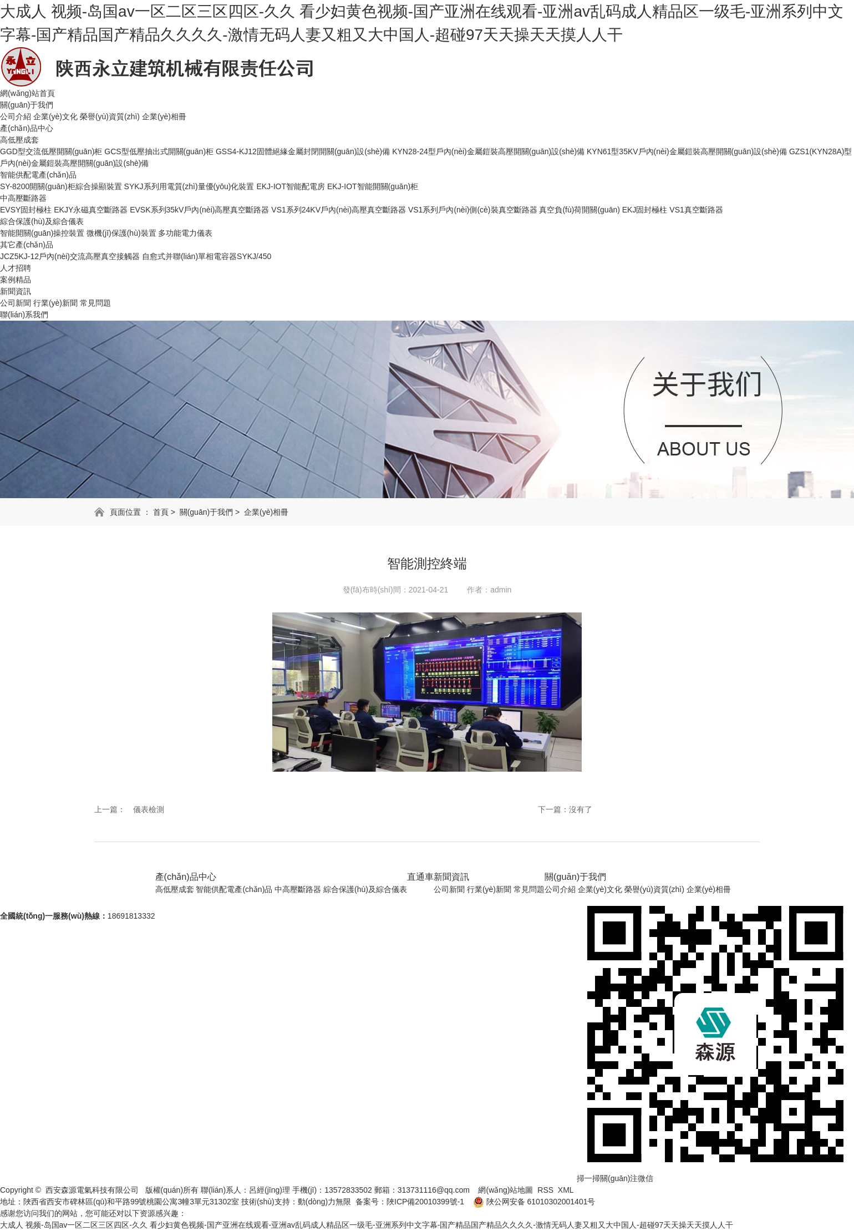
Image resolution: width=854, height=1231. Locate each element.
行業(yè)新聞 (55, 302)
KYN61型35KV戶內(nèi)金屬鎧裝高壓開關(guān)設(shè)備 (687, 151)
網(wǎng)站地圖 (505, 1190)
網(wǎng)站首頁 (27, 93)
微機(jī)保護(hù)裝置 (121, 233)
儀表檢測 (148, 809)
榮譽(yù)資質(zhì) (110, 116)
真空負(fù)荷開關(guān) (580, 209)
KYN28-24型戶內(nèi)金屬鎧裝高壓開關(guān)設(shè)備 (488, 151)
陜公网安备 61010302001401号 (529, 1201)
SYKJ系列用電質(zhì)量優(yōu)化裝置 (189, 186)
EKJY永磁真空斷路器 (91, 209)
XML (566, 1190)
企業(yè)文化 (55, 116)
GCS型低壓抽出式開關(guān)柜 (159, 151)
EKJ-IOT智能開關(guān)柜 (372, 186)
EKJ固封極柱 (645, 209)
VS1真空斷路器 (696, 209)
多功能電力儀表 (185, 233)
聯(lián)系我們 (24, 314)
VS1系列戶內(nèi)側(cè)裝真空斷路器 (472, 209)
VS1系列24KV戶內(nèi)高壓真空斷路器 (338, 209)
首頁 (161, 512)
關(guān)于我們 (26, 104)
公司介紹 (15, 116)
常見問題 (95, 302)
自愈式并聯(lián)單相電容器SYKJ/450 (206, 256)
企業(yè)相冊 (164, 116)
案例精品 (15, 279)
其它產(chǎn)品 (26, 244)
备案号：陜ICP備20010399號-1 (409, 1201)
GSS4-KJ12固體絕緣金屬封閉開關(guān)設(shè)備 (303, 151)
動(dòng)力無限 (324, 1201)
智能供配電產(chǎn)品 (38, 174)
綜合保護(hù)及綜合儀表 (42, 221)
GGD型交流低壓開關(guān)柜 (51, 151)
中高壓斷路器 (23, 198)
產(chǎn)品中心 (26, 128)
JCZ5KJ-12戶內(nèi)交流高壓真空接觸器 (70, 256)
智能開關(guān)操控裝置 (42, 233)
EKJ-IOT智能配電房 (290, 186)
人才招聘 (15, 268)
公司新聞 (15, 302)
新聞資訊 (15, 291)
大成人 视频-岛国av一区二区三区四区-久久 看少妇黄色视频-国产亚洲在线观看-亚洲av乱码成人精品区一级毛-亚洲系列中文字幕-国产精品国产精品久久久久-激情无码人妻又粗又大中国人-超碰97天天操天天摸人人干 (366, 1224)
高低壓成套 (19, 139)
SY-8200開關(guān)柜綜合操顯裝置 (61, 186)
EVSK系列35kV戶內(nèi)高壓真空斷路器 (199, 209)
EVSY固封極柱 (26, 209)
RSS (545, 1190)
